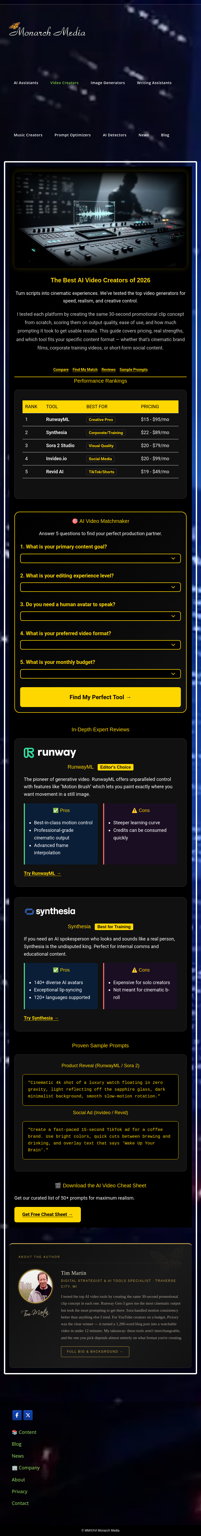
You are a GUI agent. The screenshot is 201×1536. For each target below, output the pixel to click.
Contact (20, 1503)
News (18, 1456)
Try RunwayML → (42, 873)
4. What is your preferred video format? (65, 633)
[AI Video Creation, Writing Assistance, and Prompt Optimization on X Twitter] (28, 1415)
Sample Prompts (134, 369)
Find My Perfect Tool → (101, 697)
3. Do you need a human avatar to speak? (67, 604)
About (18, 1479)
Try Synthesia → (41, 1018)
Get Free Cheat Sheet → (47, 1214)
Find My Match (85, 369)
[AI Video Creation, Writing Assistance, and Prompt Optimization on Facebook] (17, 1415)
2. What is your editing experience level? (67, 576)
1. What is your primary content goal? (63, 547)
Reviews (109, 369)
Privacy (19, 1491)
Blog (16, 1444)
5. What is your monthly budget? (57, 662)
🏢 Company (26, 1467)
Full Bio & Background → (95, 1351)
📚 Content (24, 1432)
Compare (61, 369)
